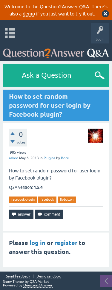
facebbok (47, 199)
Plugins (49, 158)
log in (37, 243)
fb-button (66, 199)
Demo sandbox (48, 276)
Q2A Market (39, 282)
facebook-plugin (23, 199)
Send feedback (18, 276)
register (65, 243)
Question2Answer (38, 285)
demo (29, 13)
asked (13, 158)
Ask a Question (46, 75)
